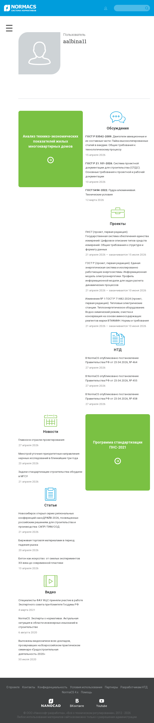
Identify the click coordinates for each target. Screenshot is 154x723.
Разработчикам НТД (134, 687)
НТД (118, 350)
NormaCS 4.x (70, 692)
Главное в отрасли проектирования (41, 439)
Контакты (28, 687)
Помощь (86, 692)
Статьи (50, 505)
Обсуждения (118, 128)
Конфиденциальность (52, 687)
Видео (50, 592)
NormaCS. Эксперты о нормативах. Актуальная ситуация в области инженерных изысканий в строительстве (48, 623)
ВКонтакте (77, 703)
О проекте (13, 687)
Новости (50, 431)
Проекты (118, 224)
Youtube (101, 703)
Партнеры (111, 687)
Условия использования (86, 687)
